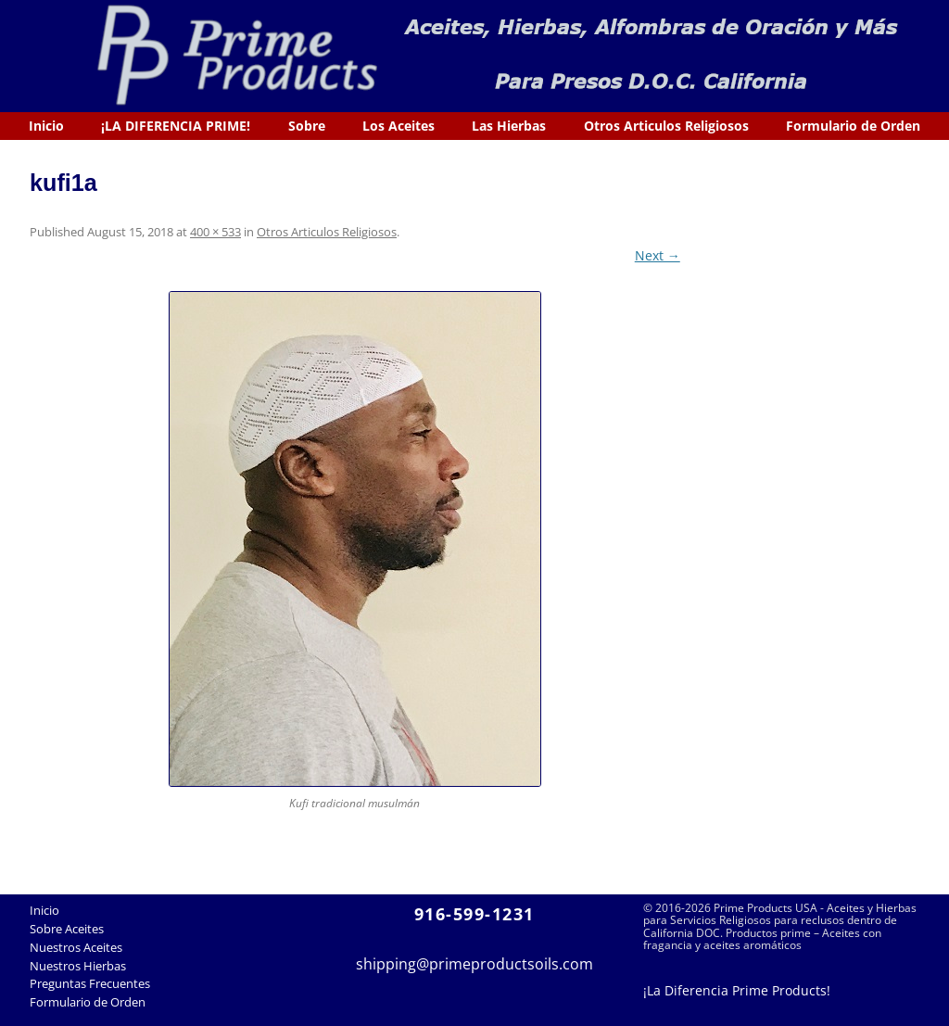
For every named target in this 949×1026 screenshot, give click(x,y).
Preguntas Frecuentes (90, 983)
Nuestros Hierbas (78, 965)
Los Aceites (398, 125)
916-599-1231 (474, 914)
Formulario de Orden (853, 125)
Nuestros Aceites (76, 947)
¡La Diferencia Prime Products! (736, 990)
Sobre (306, 125)
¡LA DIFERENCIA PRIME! (175, 125)
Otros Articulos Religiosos (666, 125)
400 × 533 (215, 231)
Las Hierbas (509, 125)
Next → (657, 255)
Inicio (46, 125)
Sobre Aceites (67, 928)
